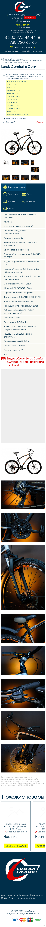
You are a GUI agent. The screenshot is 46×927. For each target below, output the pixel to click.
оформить (30, 17)
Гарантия (9, 51)
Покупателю (36, 895)
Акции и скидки (17, 898)
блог (29, 51)
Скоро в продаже (16, 846)
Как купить (20, 51)
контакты (37, 51)
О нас (4, 898)
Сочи (23, 15)
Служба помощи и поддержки (23, 913)
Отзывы (39, 122)
